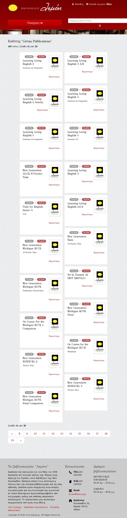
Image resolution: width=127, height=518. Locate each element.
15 (79, 433)
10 (35, 433)
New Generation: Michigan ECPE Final (77, 311)
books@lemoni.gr (77, 494)
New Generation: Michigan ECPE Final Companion (33, 400)
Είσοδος (78, 4)
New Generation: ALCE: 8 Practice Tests (32, 174)
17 (97, 433)
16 (88, 433)
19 (12, 440)
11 (44, 433)
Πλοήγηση (35, 23)
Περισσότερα (54, 77)
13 (61, 433)
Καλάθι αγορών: (99, 4)
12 (52, 433)
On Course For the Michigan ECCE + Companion (33, 325)
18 (105, 433)
